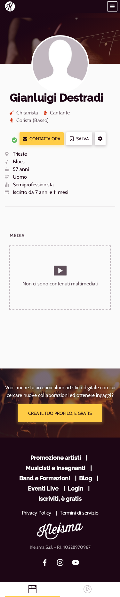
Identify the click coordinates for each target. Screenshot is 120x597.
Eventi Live (43, 488)
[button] (112, 6)
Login (75, 488)
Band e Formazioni (44, 478)
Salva (79, 139)
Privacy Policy (36, 513)
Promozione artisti (55, 457)
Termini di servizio (79, 513)
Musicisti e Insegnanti (55, 468)
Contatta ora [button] (41, 139)
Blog (85, 478)
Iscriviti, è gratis (60, 498)
